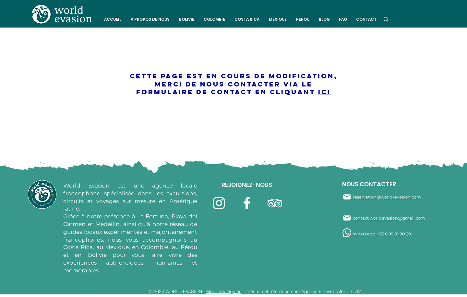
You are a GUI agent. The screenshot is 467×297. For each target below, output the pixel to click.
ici (324, 92)
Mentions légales (223, 291)
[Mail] (347, 197)
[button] (150, 19)
